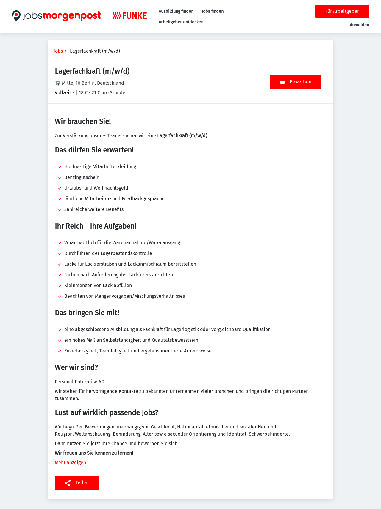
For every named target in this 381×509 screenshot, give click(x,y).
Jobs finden (213, 11)
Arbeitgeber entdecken (181, 22)
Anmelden (359, 25)
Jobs (58, 51)
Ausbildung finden (176, 11)
